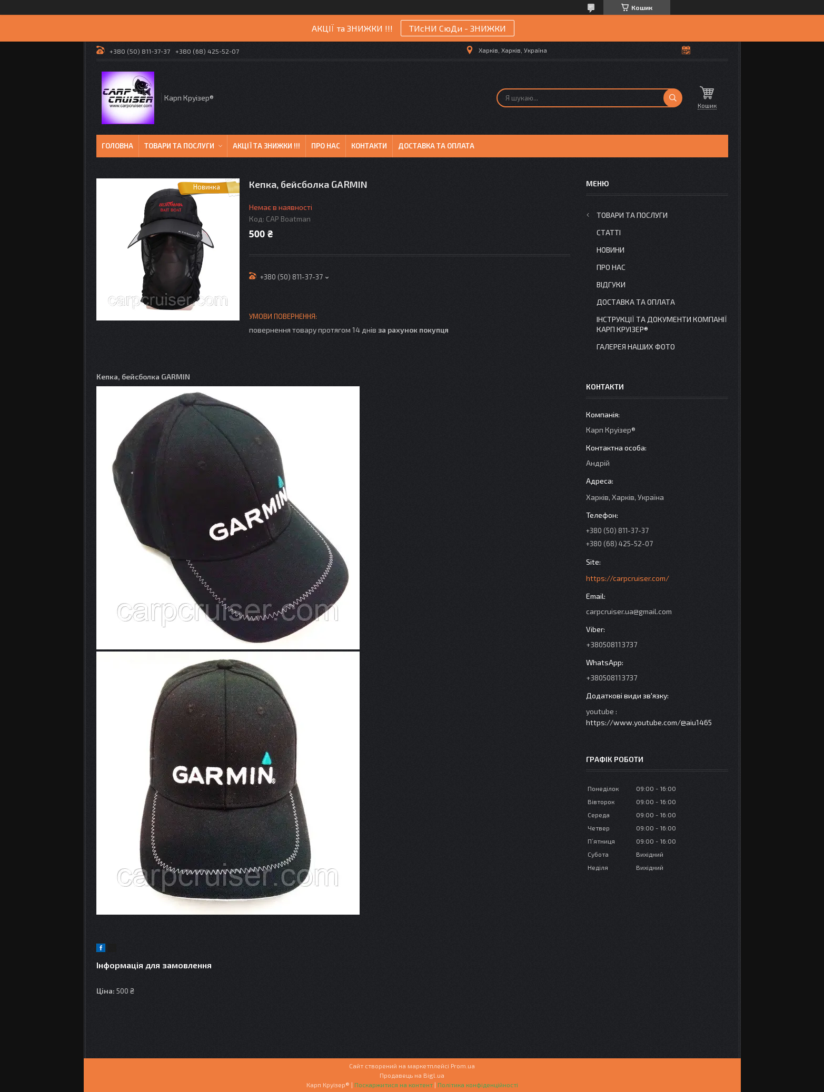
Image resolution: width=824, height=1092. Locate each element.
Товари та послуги (179, 146)
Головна (117, 146)
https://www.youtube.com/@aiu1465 (649, 722)
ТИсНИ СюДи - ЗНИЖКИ (457, 28)
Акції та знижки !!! (266, 146)
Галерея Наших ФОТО (636, 346)
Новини (610, 249)
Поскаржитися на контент (393, 1084)
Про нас (325, 146)
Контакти (369, 146)
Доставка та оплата (436, 146)
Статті (609, 232)
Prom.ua (463, 1065)
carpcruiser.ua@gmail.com (629, 611)
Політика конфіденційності (478, 1084)
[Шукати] (672, 97)
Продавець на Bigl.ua (412, 1075)
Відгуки (611, 284)
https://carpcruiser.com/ (627, 578)
